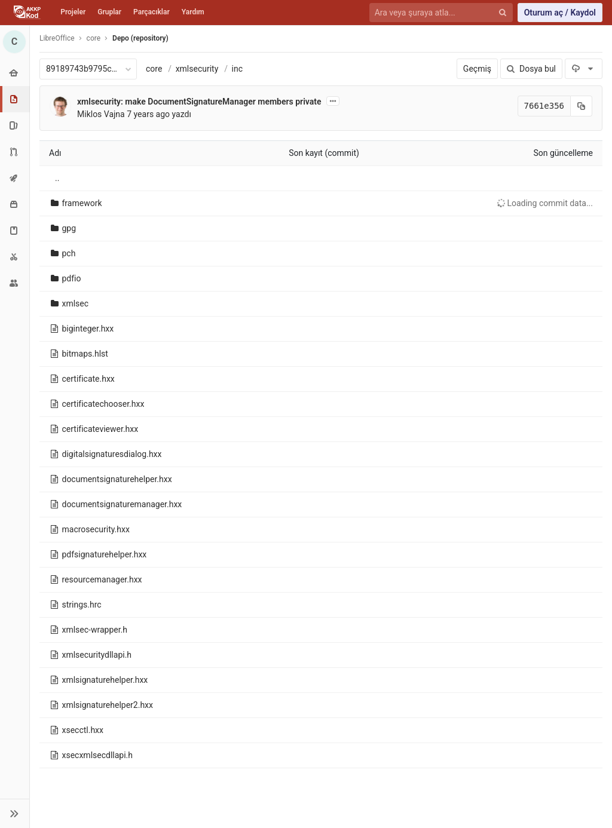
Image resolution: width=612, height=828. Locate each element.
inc (237, 68)
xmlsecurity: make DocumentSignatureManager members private (199, 101)
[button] (14, 813)
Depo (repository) (140, 38)
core (154, 68)
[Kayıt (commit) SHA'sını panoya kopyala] (581, 106)
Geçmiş (477, 68)
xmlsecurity (197, 68)
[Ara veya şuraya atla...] (434, 12)
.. (57, 178)
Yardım (193, 12)
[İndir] (583, 69)
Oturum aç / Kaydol (560, 12)
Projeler (72, 12)
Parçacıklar (151, 12)
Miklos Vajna (101, 114)
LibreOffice (57, 38)
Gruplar (109, 12)
